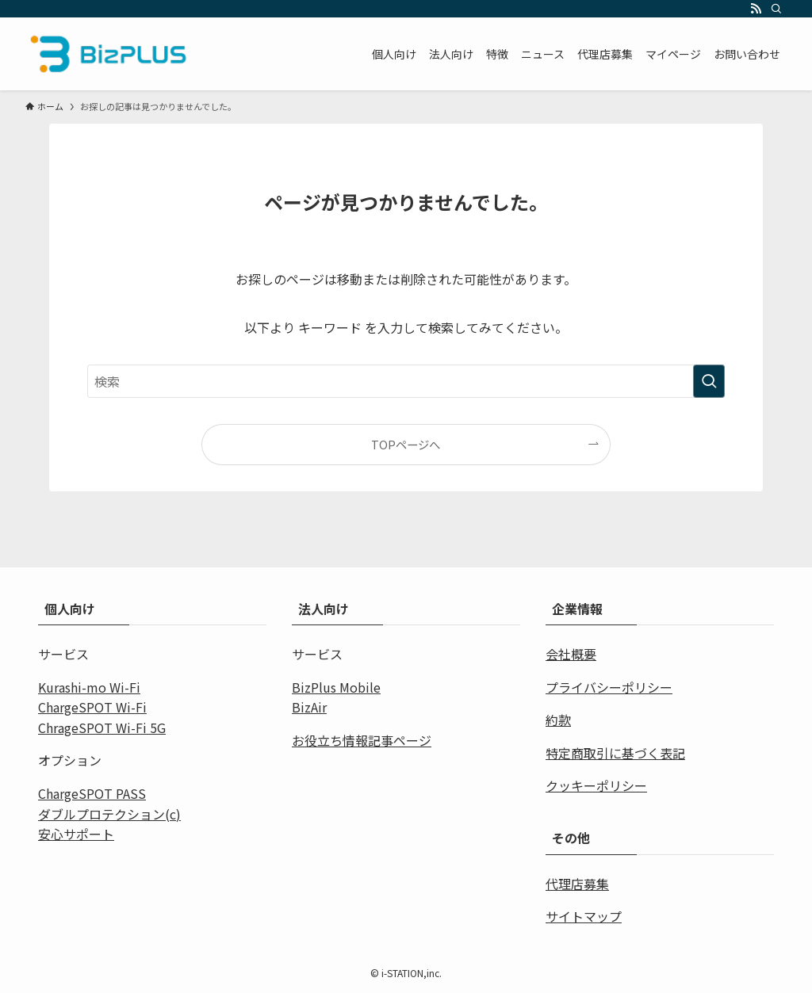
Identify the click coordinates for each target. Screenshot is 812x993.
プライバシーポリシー (609, 687)
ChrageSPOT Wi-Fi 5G (102, 727)
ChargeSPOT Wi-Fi (92, 706)
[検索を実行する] (709, 381)
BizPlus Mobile (336, 687)
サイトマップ (584, 916)
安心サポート (76, 833)
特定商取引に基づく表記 (615, 752)
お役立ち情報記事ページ (361, 740)
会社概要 (571, 653)
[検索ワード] (406, 381)
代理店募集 (577, 883)
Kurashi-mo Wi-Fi (89, 687)
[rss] (755, 8)
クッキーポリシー (596, 785)
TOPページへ (405, 444)
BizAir (309, 706)
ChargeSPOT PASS (92, 793)
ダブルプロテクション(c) (109, 813)
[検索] (776, 8)
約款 (558, 719)
